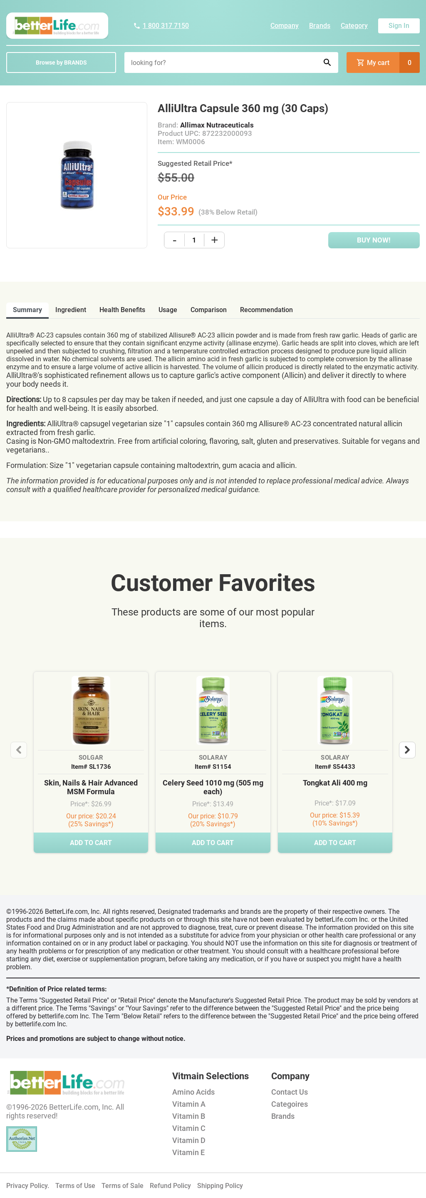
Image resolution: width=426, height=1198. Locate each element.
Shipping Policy (220, 1186)
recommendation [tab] (266, 310)
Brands (319, 26)
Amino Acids (193, 1092)
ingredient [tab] (70, 310)
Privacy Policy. (27, 1186)
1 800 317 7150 (161, 26)
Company (284, 26)
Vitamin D (189, 1140)
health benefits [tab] (122, 310)
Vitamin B (188, 1116)
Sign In (399, 26)
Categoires (289, 1104)
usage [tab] (168, 310)
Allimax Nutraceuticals (217, 125)
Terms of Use (75, 1186)
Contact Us (289, 1092)
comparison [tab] (209, 310)
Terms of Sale (123, 1186)
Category (354, 26)
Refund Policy (170, 1186)
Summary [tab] (27, 310)
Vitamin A (189, 1104)
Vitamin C (189, 1128)
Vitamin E (188, 1152)
